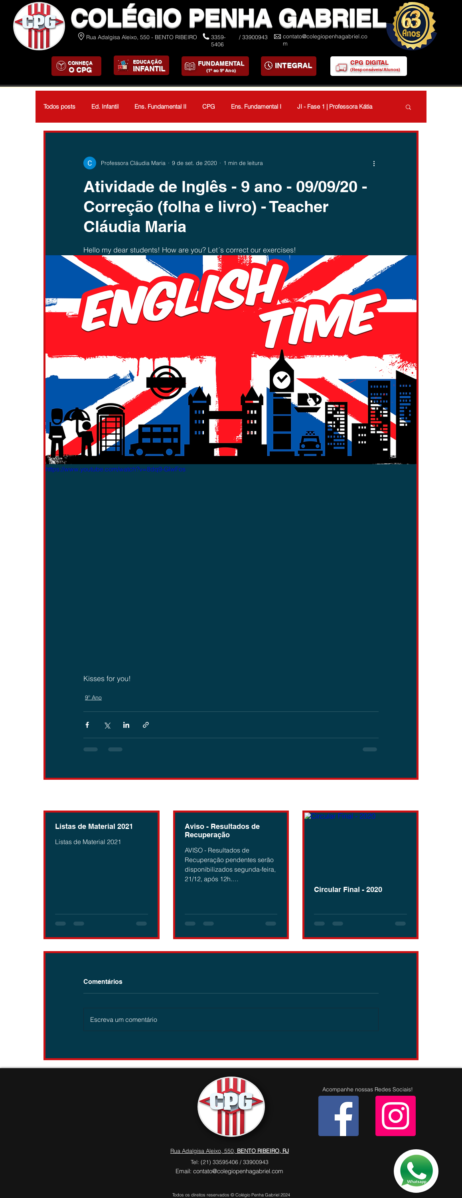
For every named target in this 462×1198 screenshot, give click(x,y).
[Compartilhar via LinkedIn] (126, 725)
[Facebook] (338, 1116)
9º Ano (93, 697)
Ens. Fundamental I (256, 106)
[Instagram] (395, 1116)
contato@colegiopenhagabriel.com (238, 1171)
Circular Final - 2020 (348, 889)
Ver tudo (408, 795)
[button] (408, 106)
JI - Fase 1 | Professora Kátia (334, 106)
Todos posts (59, 106)
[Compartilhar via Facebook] (87, 725)
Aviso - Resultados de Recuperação (222, 830)
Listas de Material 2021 (94, 826)
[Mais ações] (374, 163)
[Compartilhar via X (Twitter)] (107, 725)
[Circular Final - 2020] (360, 844)
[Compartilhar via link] (146, 725)
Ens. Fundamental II (160, 106)
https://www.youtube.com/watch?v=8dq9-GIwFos (115, 469)
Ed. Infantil (104, 106)
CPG (208, 106)
